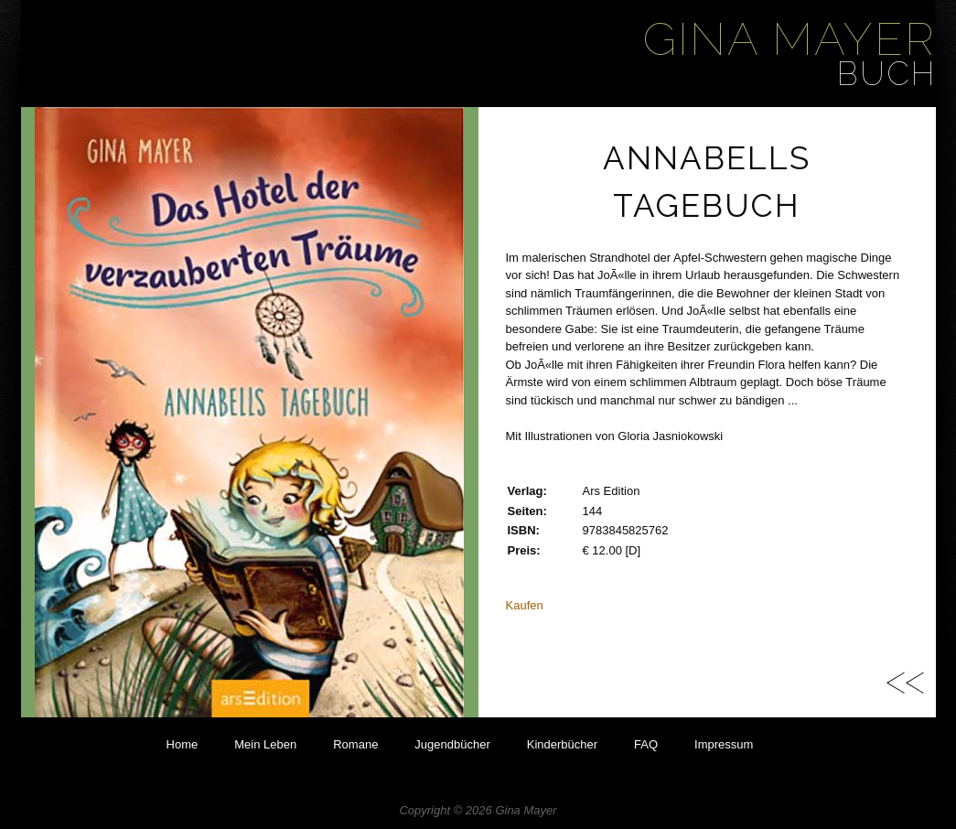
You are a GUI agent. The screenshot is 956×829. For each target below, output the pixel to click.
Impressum (723, 744)
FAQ (646, 744)
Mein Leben (265, 744)
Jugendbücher (451, 744)
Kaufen (524, 605)
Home (182, 744)
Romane (355, 744)
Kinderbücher (562, 744)
